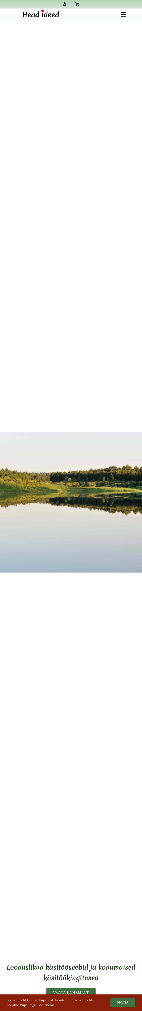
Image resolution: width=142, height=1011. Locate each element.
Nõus (123, 1003)
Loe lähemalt (47, 1005)
